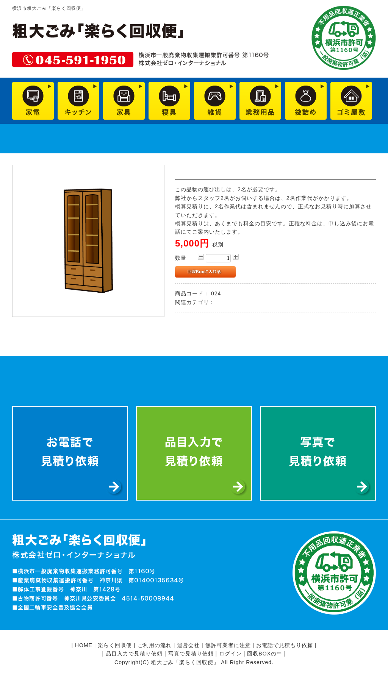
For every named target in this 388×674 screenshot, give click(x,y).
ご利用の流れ (155, 645)
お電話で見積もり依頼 (284, 645)
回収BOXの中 (264, 654)
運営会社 (188, 645)
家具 (222, 302)
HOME (83, 645)
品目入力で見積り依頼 (134, 654)
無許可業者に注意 (228, 645)
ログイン (230, 654)
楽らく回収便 (115, 645)
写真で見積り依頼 (191, 654)
